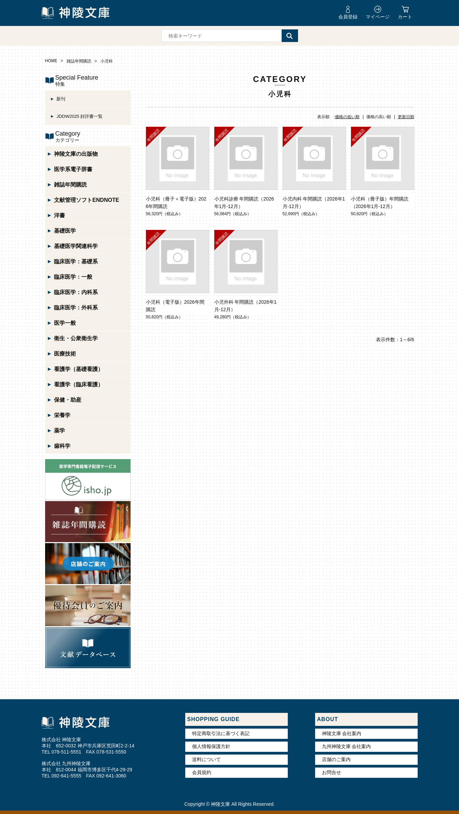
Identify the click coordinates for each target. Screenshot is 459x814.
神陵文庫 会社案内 (342, 733)
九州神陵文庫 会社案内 (346, 746)
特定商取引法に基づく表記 (220, 733)
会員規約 (201, 772)
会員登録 (347, 16)
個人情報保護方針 (211, 746)
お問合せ (331, 772)
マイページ (378, 16)
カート (405, 16)
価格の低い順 (347, 116)
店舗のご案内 (336, 759)
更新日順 (406, 116)
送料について (206, 759)
